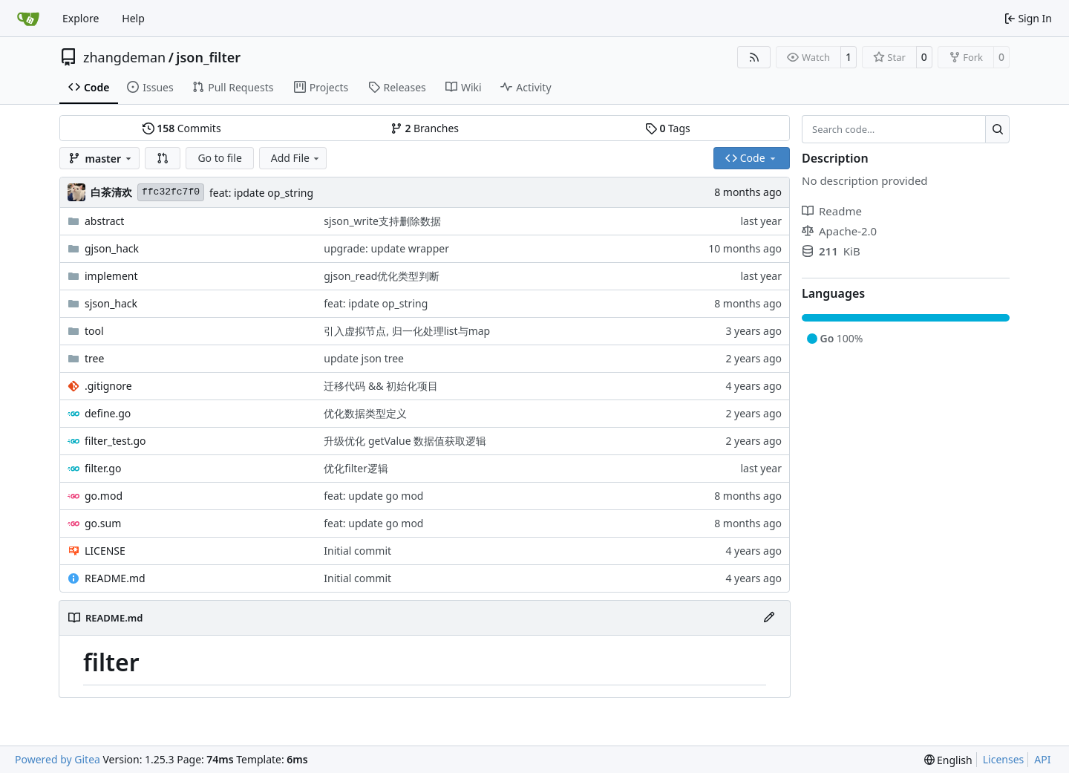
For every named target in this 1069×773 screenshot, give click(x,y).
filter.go (103, 468)
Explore (80, 18)
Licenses (1003, 759)
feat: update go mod (373, 496)
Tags (667, 128)
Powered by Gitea (57, 759)
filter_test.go (115, 441)
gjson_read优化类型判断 (381, 276)
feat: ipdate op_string (261, 193)
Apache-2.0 (839, 231)
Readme (832, 210)
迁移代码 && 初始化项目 (381, 386)
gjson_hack (112, 248)
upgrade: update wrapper (386, 248)
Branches (424, 128)
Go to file (219, 158)
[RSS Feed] (754, 57)
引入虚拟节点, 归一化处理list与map (407, 331)
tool (94, 331)
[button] (162, 158)
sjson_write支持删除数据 (382, 221)
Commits (182, 128)
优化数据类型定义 (365, 413)
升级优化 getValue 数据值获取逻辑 (405, 441)
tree (94, 358)
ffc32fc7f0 (171, 192)
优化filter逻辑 (356, 468)
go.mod (103, 496)
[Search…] (997, 129)
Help (133, 18)
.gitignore (108, 386)
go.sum (103, 523)
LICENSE (105, 551)
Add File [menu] (296, 158)
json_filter (208, 57)
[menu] (948, 760)
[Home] (28, 18)
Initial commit (357, 551)
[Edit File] (769, 617)
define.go (108, 413)
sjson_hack (111, 303)
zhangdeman (124, 57)
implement (111, 276)
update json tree (364, 358)
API (1042, 759)
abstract (104, 221)
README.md (115, 578)
